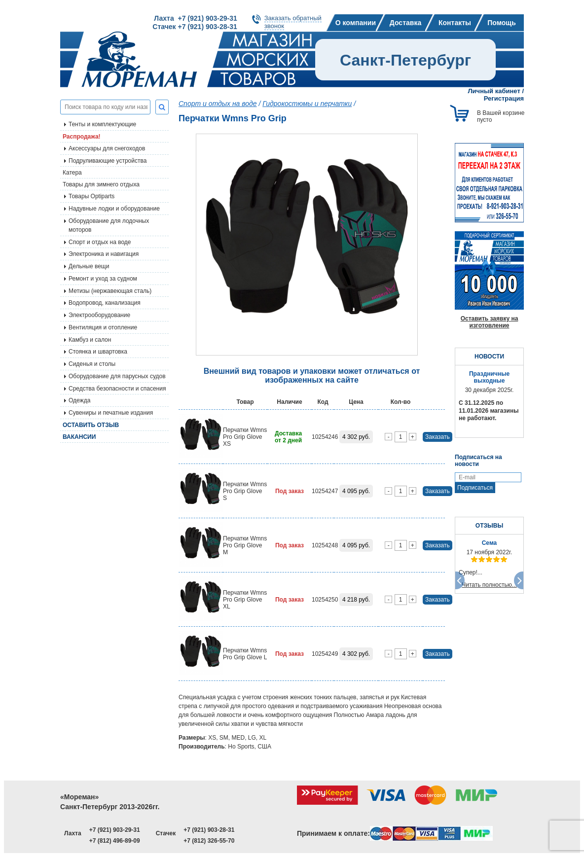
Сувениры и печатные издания (111, 412)
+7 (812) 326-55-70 (208, 840)
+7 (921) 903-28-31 (208, 829)
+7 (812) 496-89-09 (114, 840)
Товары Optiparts (91, 196)
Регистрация (504, 98)
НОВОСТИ (489, 356)
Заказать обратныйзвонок (293, 22)
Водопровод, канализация (105, 302)
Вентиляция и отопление (103, 327)
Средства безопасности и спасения (117, 388)
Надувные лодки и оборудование (114, 208)
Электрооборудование (99, 315)
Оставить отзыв (91, 425)
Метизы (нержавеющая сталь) (110, 290)
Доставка (405, 23)
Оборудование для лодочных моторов (109, 225)
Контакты (454, 23)
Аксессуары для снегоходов (107, 148)
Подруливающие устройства (107, 160)
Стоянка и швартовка (98, 351)
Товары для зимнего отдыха (101, 184)
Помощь (501, 23)
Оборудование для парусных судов (117, 376)
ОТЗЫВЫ (489, 525)
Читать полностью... (489, 584)
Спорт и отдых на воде (100, 242)
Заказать (437, 436)
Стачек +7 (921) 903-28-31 (194, 27)
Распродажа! (82, 136)
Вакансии (79, 436)
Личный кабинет (494, 91)
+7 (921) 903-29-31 (114, 829)
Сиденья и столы (92, 363)
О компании (355, 23)
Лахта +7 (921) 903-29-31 (195, 18)
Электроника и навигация (104, 253)
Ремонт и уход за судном (103, 278)
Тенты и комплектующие (102, 124)
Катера (72, 172)
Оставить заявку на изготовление (489, 322)
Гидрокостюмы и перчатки (307, 103)
